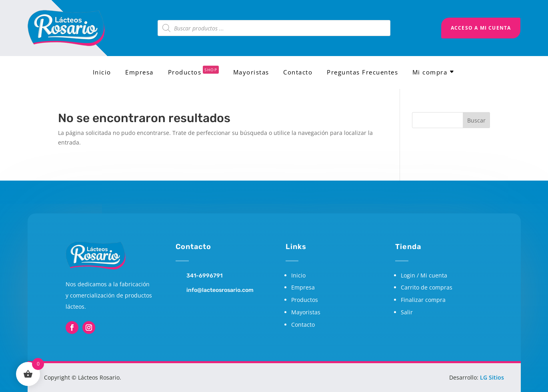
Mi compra (430, 72)
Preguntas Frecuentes (362, 72)
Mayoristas (251, 72)
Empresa (139, 72)
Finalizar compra (423, 300)
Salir (407, 312)
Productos (193, 72)
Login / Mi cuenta (424, 275)
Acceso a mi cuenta (481, 27)
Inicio (102, 72)
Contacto (297, 72)
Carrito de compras (426, 287)
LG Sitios (492, 377)
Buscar (476, 120)
